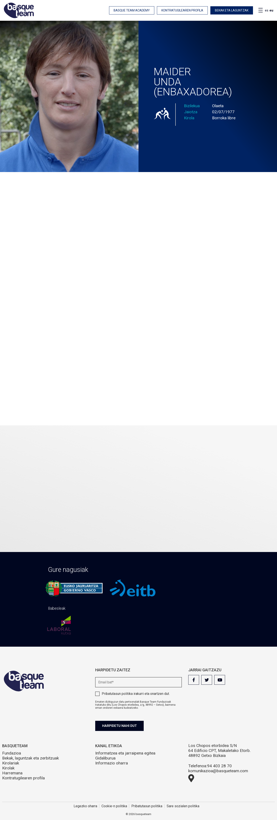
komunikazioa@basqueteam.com (218, 770)
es (266, 10)
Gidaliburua (105, 758)
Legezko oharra (85, 806)
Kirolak (8, 768)
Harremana (12, 773)
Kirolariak (10, 763)
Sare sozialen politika (183, 806)
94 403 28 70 (219, 765)
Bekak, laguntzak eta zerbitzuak (30, 758)
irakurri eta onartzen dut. (136, 694)
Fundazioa (11, 753)
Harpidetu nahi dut (119, 726)
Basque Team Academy (132, 10)
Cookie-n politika (114, 806)
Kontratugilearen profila (182, 10)
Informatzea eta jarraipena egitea (125, 753)
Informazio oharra (111, 763)
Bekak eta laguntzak (231, 10)
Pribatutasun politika (117, 694)
